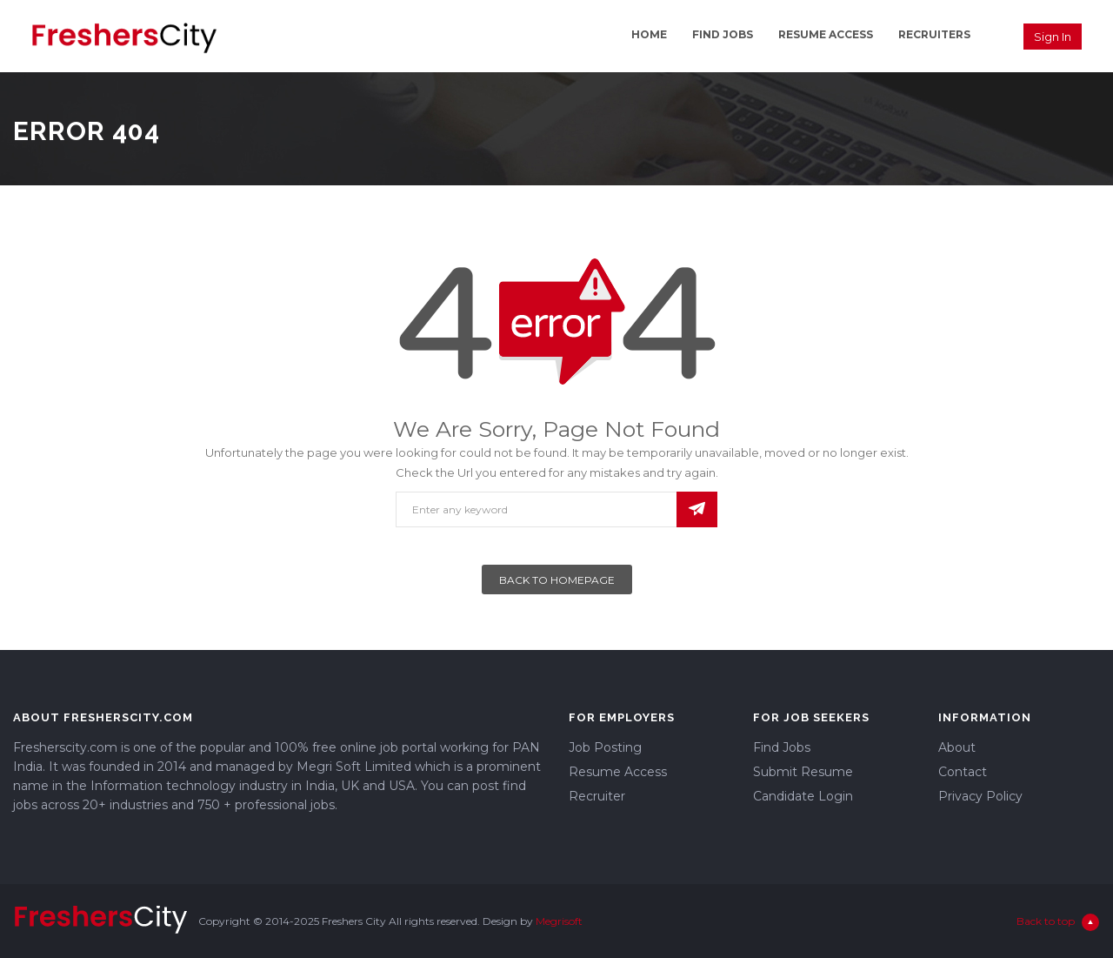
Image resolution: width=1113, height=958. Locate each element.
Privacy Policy (980, 796)
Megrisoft (559, 921)
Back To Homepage (557, 579)
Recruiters (934, 34)
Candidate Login (803, 796)
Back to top (1057, 922)
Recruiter (597, 796)
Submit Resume (803, 772)
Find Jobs (722, 34)
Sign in (1052, 37)
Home (649, 34)
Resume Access (825, 34)
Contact (962, 772)
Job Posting (605, 747)
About (957, 747)
